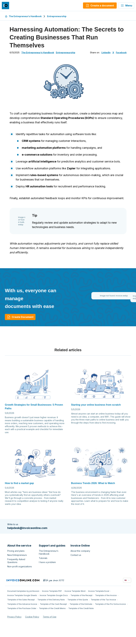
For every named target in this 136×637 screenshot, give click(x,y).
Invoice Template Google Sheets (22, 595)
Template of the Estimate (81, 604)
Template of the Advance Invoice (22, 604)
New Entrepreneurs (17, 555)
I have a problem (47, 562)
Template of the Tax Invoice (103, 599)
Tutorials (43, 558)
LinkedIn (106, 52)
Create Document (20, 317)
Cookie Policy (32, 616)
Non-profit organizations (19, 566)
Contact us (76, 555)
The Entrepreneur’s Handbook (23, 16)
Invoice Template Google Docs (54, 595)
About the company (80, 551)
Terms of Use (49, 616)
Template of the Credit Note (81, 608)
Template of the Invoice (106, 595)
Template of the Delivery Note (51, 599)
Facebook (121, 52)
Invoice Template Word (75, 591)
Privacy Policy (14, 616)
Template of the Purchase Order (21, 608)
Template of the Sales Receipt (21, 599)
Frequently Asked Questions (16, 561)
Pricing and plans (16, 551)
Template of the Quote (77, 599)
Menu (126, 5)
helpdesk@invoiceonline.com (27, 528)
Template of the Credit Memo (52, 608)
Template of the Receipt (81, 595)
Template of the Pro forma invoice (110, 604)
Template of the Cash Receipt (53, 604)
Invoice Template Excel (98, 591)
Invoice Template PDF (52, 591)
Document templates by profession (23, 591)
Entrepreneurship (56, 16)
